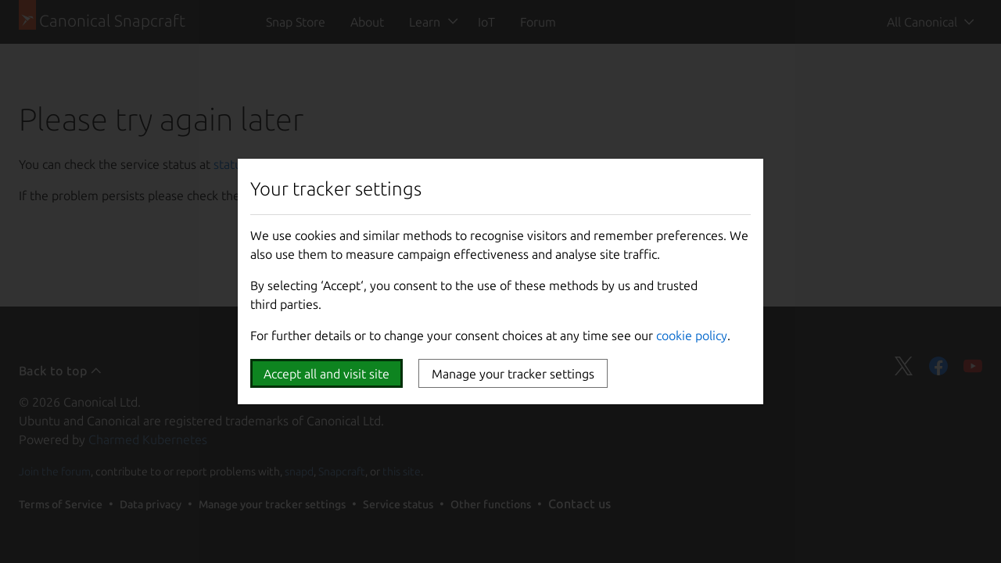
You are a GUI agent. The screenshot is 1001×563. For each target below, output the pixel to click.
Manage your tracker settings (513, 374)
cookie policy (691, 335)
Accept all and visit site (326, 374)
